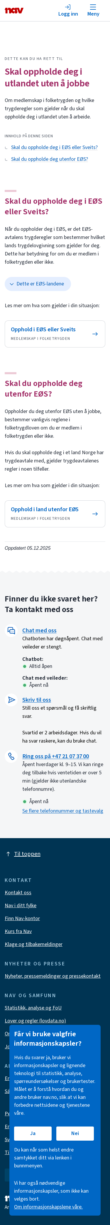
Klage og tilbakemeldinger (33, 944)
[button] (63, 630)
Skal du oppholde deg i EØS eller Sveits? (53, 206)
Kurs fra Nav (18, 931)
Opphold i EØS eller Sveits (43, 329)
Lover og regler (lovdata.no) (35, 1021)
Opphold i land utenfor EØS (45, 509)
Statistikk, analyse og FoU (33, 1008)
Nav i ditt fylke (20, 905)
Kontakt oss (18, 892)
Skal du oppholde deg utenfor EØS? (43, 388)
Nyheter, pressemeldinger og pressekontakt (53, 976)
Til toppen (22, 854)
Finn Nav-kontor (22, 918)
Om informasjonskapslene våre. (48, 1207)
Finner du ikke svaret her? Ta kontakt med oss (51, 604)
